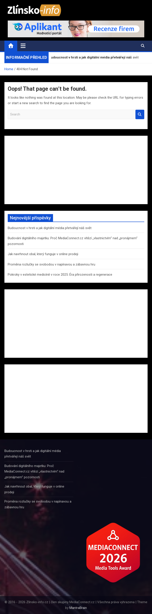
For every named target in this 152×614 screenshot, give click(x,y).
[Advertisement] (76, 170)
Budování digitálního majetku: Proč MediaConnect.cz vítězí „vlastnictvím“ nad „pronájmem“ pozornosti (34, 471)
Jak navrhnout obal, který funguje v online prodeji (43, 254)
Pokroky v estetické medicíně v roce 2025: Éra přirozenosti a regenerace (60, 275)
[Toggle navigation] (23, 46)
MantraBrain (78, 608)
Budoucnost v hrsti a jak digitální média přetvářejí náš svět (49, 228)
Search (139, 114)
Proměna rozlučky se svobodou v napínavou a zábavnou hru (51, 264)
